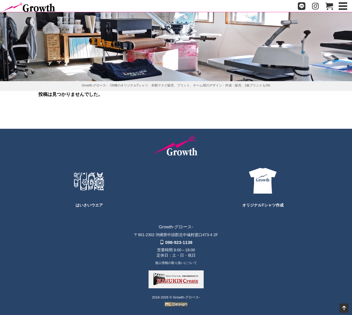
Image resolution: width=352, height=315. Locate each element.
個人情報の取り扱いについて (176, 263)
